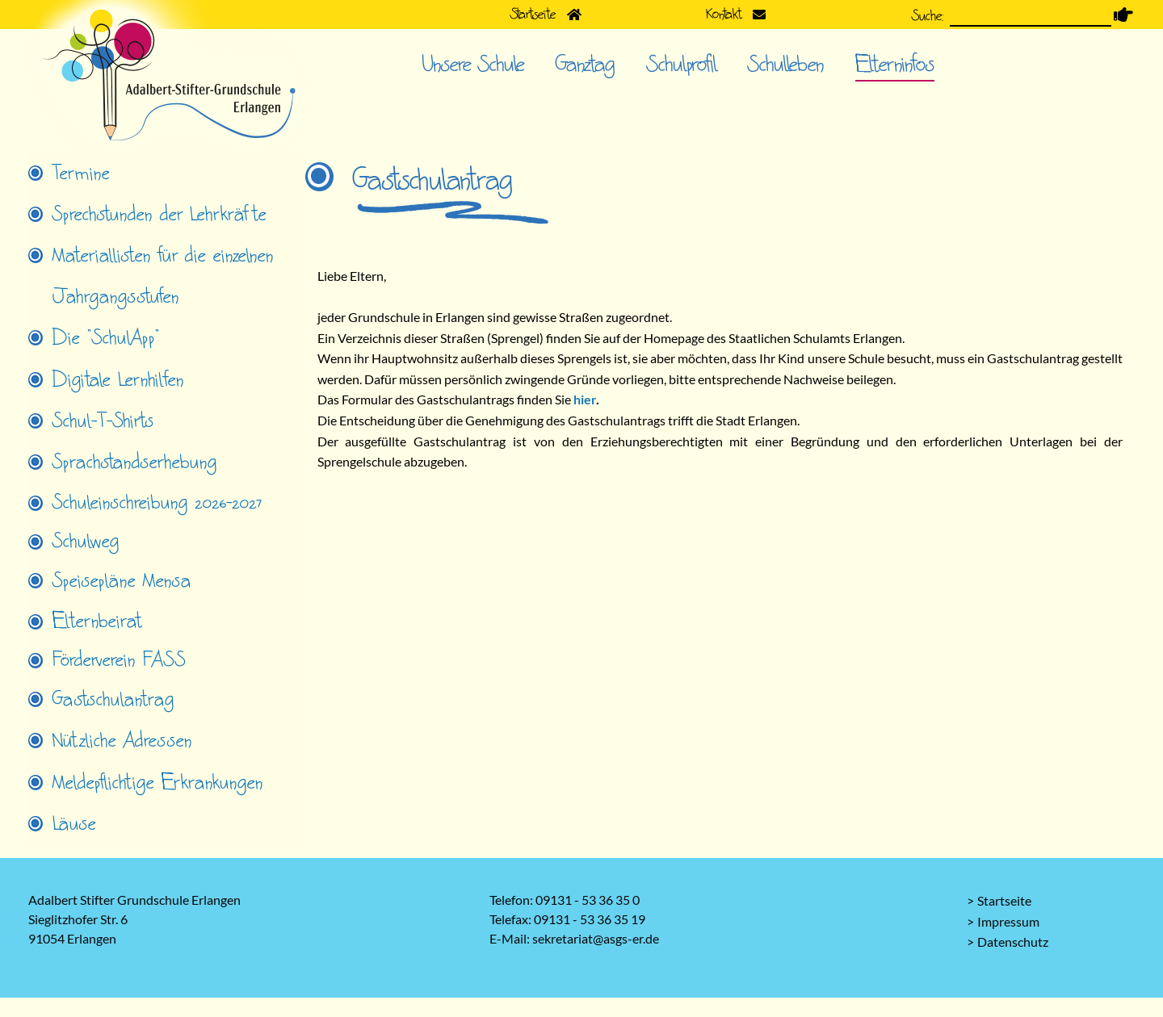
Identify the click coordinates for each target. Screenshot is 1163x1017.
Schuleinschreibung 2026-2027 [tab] (157, 503)
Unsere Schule (473, 64)
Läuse (74, 824)
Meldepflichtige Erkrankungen (157, 783)
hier (584, 399)
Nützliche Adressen (122, 741)
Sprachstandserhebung (134, 462)
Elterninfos (894, 64)
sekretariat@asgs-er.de (595, 938)
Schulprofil (681, 64)
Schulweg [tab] (86, 541)
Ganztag (585, 64)
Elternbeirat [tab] (97, 621)
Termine (81, 173)
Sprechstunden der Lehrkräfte (159, 214)
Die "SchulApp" (106, 338)
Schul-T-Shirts (103, 421)
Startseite (1004, 900)
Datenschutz (1012, 941)
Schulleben (786, 64)
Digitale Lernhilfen (118, 380)
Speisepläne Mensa (121, 581)
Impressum (1008, 921)
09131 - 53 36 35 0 (587, 899)
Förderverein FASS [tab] (119, 660)
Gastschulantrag (113, 700)
